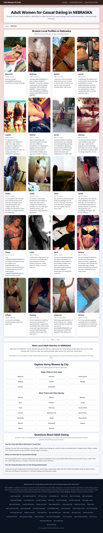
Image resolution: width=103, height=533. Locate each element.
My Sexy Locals (76, 512)
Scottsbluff (51, 387)
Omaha (20, 387)
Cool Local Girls (67, 516)
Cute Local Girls (65, 508)
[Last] (58, 339)
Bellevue (20, 376)
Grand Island (82, 376)
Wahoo (20, 428)
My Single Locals (88, 500)
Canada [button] (64, 2)
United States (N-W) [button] (91, 2)
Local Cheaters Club (78, 508)
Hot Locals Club (58, 521)
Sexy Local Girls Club (12, 508)
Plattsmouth (83, 418)
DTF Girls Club (42, 496)
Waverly (51, 428)
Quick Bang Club (15, 496)
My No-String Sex (92, 508)
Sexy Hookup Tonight (25, 516)
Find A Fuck (64, 496)
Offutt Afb (20, 418)
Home (7, 26)
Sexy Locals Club (67, 504)
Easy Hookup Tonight (80, 516)
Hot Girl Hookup (41, 500)
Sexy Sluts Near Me (45, 521)
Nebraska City (51, 413)
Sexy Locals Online (54, 504)
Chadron (51, 403)
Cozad (83, 403)
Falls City (51, 408)
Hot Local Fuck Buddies (53, 516)
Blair (20, 403)
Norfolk (82, 382)
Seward (82, 423)
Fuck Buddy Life (54, 496)
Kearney (20, 382)
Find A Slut (90, 504)
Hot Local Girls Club (55, 512)
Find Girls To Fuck (79, 504)
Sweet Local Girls (41, 504)
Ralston (20, 423)
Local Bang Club (29, 500)
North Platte (83, 413)
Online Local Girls (29, 512)
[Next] (52, 339)
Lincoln (51, 382)
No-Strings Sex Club (16, 512)
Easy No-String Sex (28, 504)
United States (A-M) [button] (76, 2)
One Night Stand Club (29, 496)
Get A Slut (51, 500)
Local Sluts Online (11, 516)
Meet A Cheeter (39, 516)
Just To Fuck (93, 516)
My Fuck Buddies (87, 496)
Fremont (51, 376)
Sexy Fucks (66, 512)
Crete (20, 408)
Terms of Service (51, 524)
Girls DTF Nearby (61, 500)
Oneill (51, 418)
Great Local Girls (88, 512)
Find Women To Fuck (12, 2)
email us (67, 492)
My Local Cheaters (14, 504)
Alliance (20, 397)
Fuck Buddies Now (53, 508)
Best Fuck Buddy (75, 496)
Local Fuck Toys (41, 512)
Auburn (51, 397)
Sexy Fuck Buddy (25, 508)
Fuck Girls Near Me (74, 500)
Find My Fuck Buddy (39, 508)
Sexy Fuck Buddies (16, 500)
